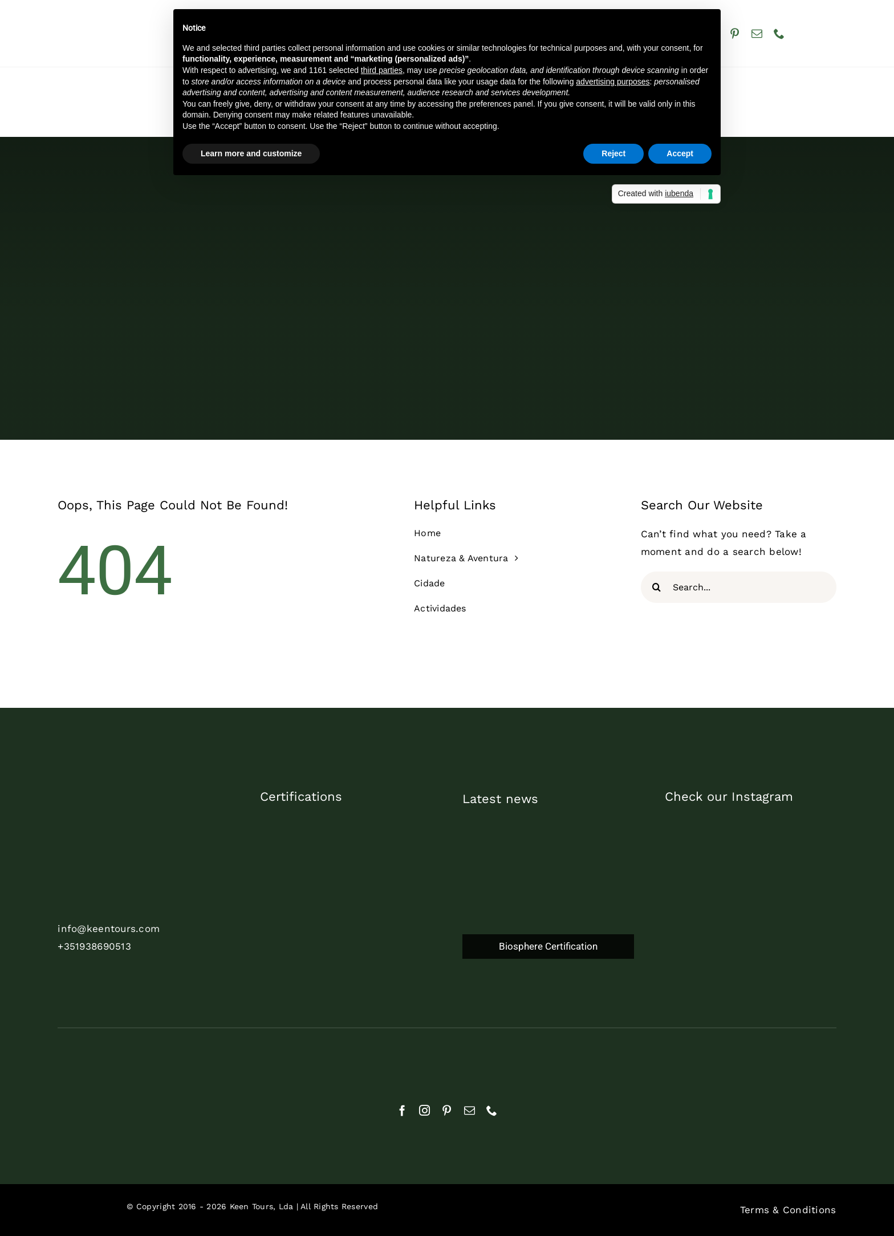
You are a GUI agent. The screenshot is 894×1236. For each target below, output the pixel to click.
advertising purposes (612, 81)
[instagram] (424, 1110)
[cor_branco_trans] (123, 815)
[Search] (656, 587)
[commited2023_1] (346, 822)
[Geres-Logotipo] (649, 1055)
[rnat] (109, 1057)
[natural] (244, 1062)
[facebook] (402, 1110)
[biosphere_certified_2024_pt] (350, 931)
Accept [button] (680, 153)
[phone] (779, 33)
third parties (382, 70)
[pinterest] (734, 33)
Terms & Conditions (788, 1209)
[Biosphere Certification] (547, 907)
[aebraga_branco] (379, 1059)
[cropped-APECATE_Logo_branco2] (514, 1058)
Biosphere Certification (548, 946)
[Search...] (738, 587)
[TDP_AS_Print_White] (350, 876)
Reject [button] (613, 153)
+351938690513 (94, 946)
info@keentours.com (109, 928)
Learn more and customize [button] (251, 153)
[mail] (756, 33)
